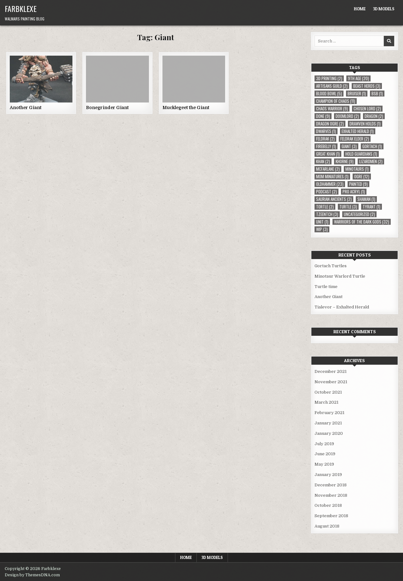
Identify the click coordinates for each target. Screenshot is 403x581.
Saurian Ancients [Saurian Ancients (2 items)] (334, 199)
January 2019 (328, 474)
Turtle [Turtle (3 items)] (348, 207)
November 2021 (331, 381)
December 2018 (331, 485)
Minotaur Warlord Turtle (340, 276)
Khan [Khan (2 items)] (323, 161)
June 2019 (325, 453)
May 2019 (324, 464)
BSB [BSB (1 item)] (377, 94)
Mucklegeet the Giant (185, 107)
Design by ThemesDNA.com (32, 575)
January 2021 (328, 423)
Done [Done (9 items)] (323, 116)
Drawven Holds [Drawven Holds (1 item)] (365, 124)
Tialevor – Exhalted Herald (342, 307)
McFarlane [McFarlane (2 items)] (328, 169)
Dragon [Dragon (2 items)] (374, 116)
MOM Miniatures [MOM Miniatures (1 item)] (332, 177)
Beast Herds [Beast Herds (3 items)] (366, 86)
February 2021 (329, 412)
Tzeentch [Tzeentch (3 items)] (327, 214)
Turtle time (326, 286)
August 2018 (327, 526)
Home (360, 8)
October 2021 (328, 392)
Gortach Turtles (331, 265)
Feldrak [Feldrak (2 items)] (325, 139)
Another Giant (26, 107)
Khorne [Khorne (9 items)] (345, 161)
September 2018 (331, 515)
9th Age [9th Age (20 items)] (358, 78)
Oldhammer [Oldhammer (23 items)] (329, 184)
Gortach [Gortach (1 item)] (372, 146)
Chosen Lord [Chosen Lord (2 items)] (367, 109)
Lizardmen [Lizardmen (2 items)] (371, 161)
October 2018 (328, 505)
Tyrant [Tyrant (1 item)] (371, 207)
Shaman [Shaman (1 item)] (366, 199)
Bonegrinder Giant (107, 107)
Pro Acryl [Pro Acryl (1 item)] (354, 192)
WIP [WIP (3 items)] (322, 229)
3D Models (383, 8)
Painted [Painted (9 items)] (358, 184)
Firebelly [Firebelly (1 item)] (326, 146)
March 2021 (326, 402)
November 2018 (331, 495)
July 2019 (324, 443)
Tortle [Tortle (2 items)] (325, 207)
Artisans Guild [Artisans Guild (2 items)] (332, 86)
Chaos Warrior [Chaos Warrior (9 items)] (332, 109)
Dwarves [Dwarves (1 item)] (326, 131)
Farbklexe (21, 8)
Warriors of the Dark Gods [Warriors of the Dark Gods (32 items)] (361, 222)
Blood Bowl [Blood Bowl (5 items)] (329, 94)
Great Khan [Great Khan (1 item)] (328, 154)
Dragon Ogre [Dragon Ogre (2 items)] (330, 124)
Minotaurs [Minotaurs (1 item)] (357, 169)
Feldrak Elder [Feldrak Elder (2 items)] (354, 139)
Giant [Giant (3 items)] (349, 146)
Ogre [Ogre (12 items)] (361, 177)
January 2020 (329, 433)
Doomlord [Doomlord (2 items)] (347, 116)
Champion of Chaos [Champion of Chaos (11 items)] (335, 101)
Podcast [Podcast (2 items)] (326, 192)
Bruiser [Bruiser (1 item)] (357, 94)
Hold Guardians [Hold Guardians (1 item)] (361, 154)
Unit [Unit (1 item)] (322, 222)
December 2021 (331, 371)
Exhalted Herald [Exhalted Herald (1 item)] (358, 131)
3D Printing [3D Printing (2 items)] (329, 78)
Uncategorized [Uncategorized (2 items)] (359, 214)
